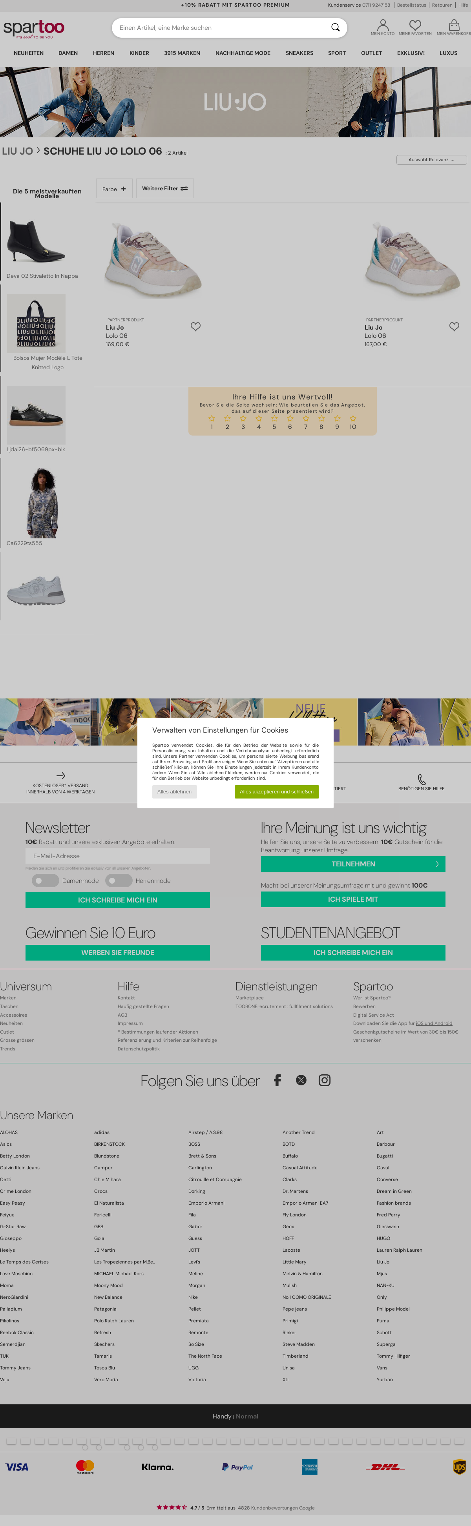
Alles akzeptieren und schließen (277, 792)
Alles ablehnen (174, 792)
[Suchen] (335, 28)
